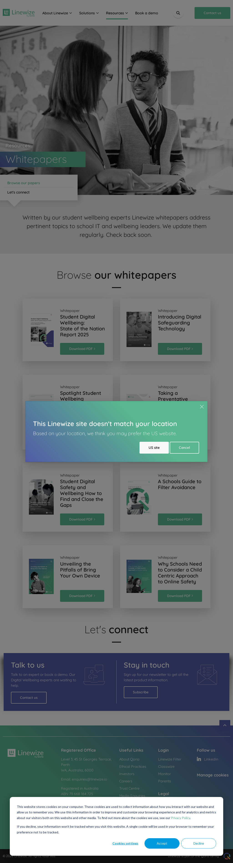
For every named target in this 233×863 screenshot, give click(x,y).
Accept (162, 843)
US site (154, 447)
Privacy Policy (180, 818)
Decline (198, 843)
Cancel (184, 447)
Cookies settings (125, 843)
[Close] (201, 406)
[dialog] (116, 826)
